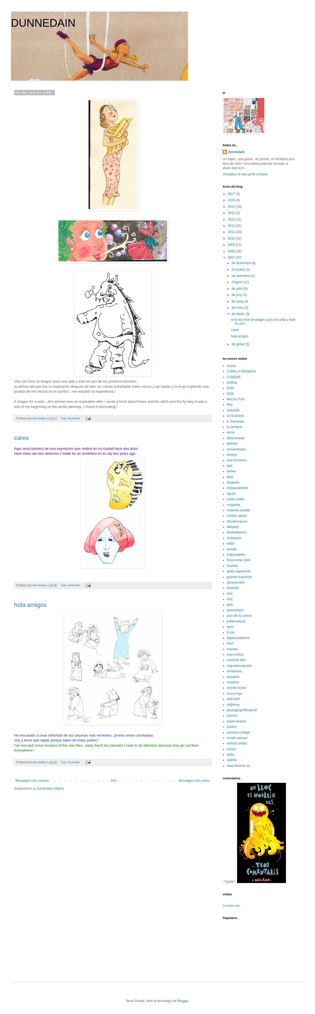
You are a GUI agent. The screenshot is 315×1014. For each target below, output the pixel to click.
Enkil (230, 388)
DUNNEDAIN (43, 23)
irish (230, 593)
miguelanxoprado (239, 666)
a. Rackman (235, 421)
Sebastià (233, 410)
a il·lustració (235, 416)
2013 (232, 219)
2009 (232, 245)
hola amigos (30, 604)
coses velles (235, 499)
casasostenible (237, 488)
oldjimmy (233, 705)
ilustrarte (233, 588)
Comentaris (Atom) (50, 788)
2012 (232, 226)
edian (231, 543)
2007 (232, 257)
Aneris (231, 366)
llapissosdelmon (238, 638)
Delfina (232, 382)
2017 (232, 194)
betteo (231, 471)
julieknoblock (236, 621)
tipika (230, 754)
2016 (232, 200)
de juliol (238, 289)
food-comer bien (238, 560)
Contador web (231, 905)
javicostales (235, 610)
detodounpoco (237, 521)
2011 (232, 232)
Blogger (182, 1001)
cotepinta (233, 505)
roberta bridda (237, 743)
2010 (232, 238)
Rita (229, 405)
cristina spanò (237, 516)
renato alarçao (237, 738)
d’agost (237, 282)
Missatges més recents (32, 781)
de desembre (241, 263)
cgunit (231, 494)
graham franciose (239, 577)
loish (230, 643)
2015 (232, 207)
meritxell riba (236, 660)
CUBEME (234, 377)
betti (230, 477)
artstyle (232, 455)
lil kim (231, 632)
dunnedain (236, 152)
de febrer (238, 314)
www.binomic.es (238, 766)
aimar (231, 432)
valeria (231, 760)
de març (238, 308)
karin (230, 627)
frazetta (232, 566)
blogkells (233, 482)
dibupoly (233, 527)
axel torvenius (237, 460)
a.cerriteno (234, 427)
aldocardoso (235, 438)
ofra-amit (233, 699)
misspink (233, 677)
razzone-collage (238, 732)
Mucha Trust (236, 399)
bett (229, 466)
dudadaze (234, 538)
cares (21, 438)
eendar (232, 549)
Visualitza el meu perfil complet (245, 174)
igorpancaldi (235, 582)
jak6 (230, 605)
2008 (232, 251)
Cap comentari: (71, 418)
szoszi (231, 749)
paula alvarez (236, 721)
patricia (232, 715)
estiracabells (236, 555)
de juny (237, 295)
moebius (233, 682)
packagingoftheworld (242, 710)
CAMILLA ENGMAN (241, 371)
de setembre (241, 276)
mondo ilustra (236, 688)
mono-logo (234, 693)
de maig (238, 301)
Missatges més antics (194, 781)
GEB (230, 394)
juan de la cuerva (239, 616)
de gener (238, 344)
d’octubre (239, 269)
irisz (229, 599)
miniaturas (234, 671)
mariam (232, 649)
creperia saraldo (238, 510)
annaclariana (236, 449)
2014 (232, 213)
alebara (232, 443)
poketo (232, 727)
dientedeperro (237, 532)
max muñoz (235, 654)
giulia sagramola (238, 571)
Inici (113, 781)
